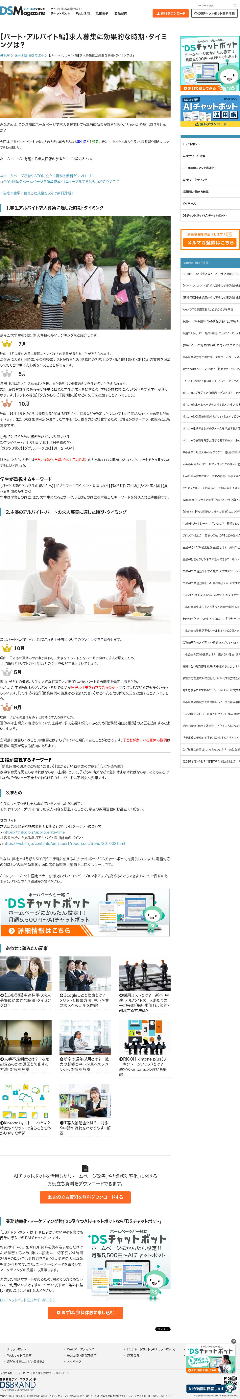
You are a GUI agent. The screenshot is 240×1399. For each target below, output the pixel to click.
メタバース (74, 1361)
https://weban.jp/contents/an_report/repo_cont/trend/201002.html (64, 843)
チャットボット (16, 1349)
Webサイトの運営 (19, 1355)
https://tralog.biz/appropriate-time (34, 832)
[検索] (235, 5)
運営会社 (133, 1355)
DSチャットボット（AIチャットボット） (151, 1349)
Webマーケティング (80, 1349)
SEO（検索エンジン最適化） (25, 1361)
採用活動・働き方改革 (82, 1355)
